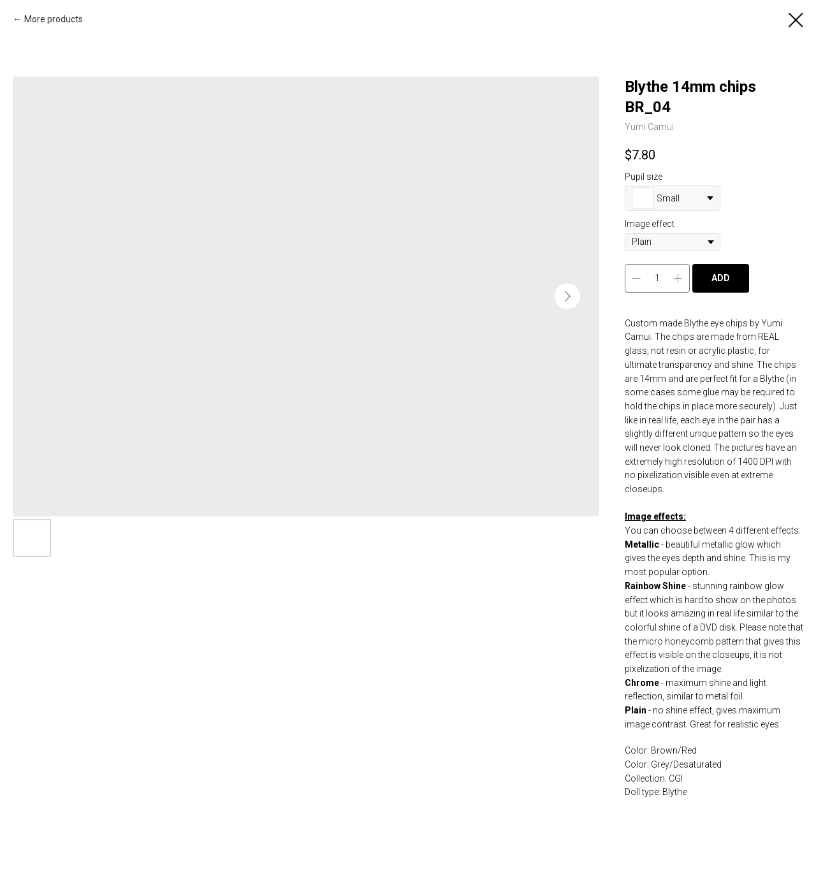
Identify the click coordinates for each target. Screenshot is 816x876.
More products (53, 19)
